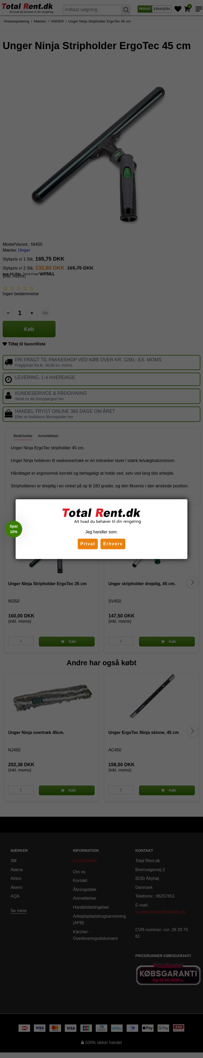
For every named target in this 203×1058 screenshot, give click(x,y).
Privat (87, 544)
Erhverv (113, 544)
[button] (13, 529)
